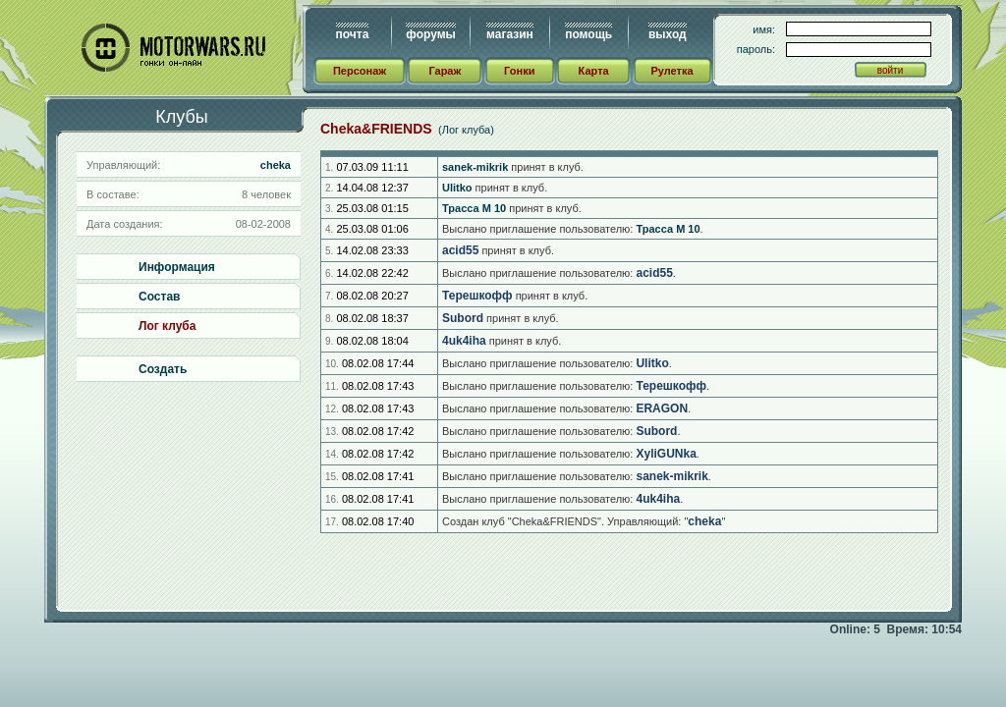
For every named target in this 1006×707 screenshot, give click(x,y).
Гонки (519, 71)
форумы (430, 34)
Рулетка (671, 71)
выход (667, 34)
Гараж (444, 71)
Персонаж (359, 71)
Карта (594, 71)
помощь (588, 34)
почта (352, 34)
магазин (509, 34)
